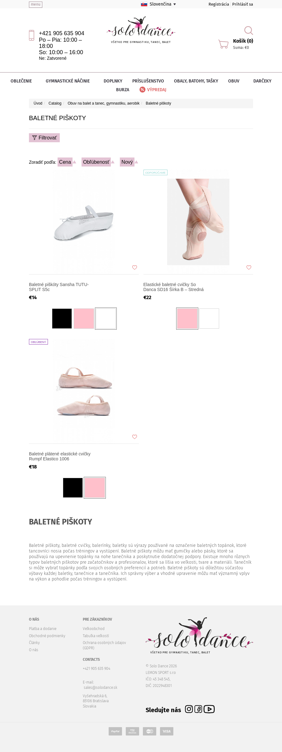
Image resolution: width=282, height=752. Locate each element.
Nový (127, 162)
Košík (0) (243, 41)
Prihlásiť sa (242, 4)
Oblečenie (23, 81)
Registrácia (219, 4)
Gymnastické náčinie (70, 81)
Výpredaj (152, 89)
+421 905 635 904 (61, 33)
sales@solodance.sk (100, 687)
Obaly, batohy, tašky (196, 81)
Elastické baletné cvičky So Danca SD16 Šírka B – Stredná (173, 287)
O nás (33, 650)
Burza (122, 89)
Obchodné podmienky (47, 636)
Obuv (235, 81)
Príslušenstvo (148, 81)
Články (34, 643)
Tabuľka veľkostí (96, 636)
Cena (65, 162)
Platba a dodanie (42, 629)
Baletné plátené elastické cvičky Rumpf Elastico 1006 (60, 456)
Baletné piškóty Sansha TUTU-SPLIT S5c (59, 287)
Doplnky (113, 81)
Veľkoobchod (94, 629)
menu (35, 4)
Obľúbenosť (96, 162)
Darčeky (262, 81)
